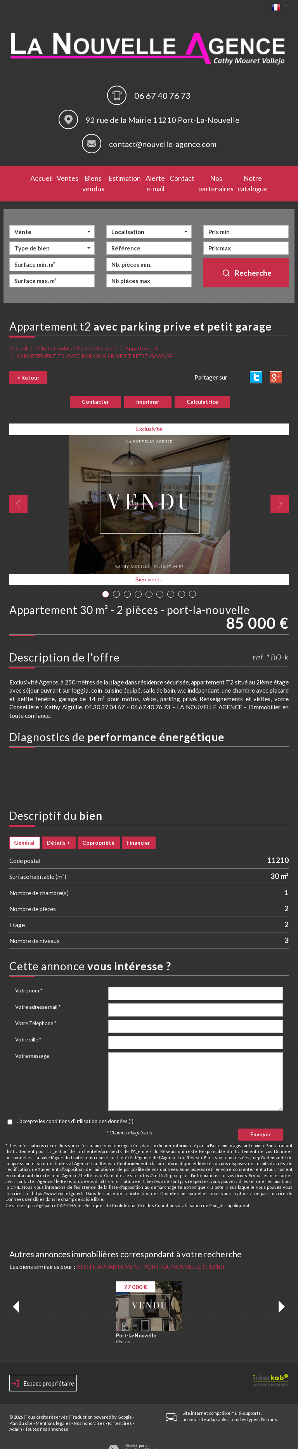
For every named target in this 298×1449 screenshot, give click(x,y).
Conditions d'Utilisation (178, 1191)
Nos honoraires (89, 1409)
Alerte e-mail (150, 177)
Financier (138, 828)
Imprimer (147, 387)
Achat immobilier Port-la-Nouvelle (76, 335)
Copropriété (98, 828)
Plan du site (21, 1409)
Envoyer (260, 1120)
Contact (183, 177)
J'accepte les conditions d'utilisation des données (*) (74, 1107)
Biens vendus (78, 177)
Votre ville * (28, 1025)
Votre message (32, 1042)
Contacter (95, 387)
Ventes (46, 177)
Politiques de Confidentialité (113, 1191)
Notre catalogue (265, 177)
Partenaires (120, 1409)
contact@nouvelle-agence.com (163, 144)
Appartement (141, 335)
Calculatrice (202, 387)
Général (24, 828)
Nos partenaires (219, 177)
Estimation (115, 177)
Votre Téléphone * (35, 1009)
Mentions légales (53, 1409)
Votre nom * (28, 976)
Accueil (22, 177)
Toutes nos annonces (46, 1415)
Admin (15, 1415)
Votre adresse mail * (38, 993)
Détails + (58, 828)
